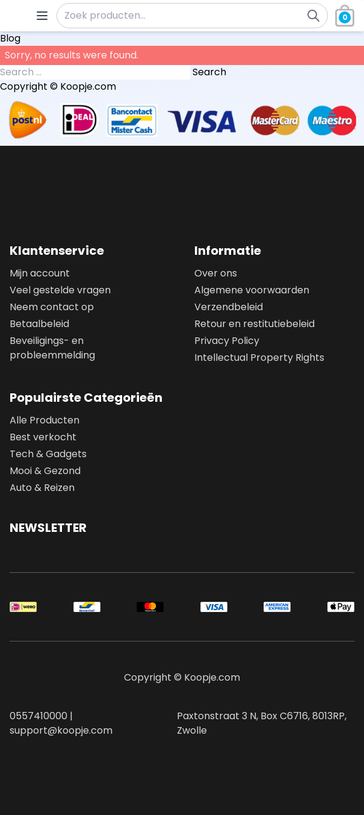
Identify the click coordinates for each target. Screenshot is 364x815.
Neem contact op (52, 307)
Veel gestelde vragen (60, 290)
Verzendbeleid (228, 307)
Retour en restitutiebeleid (254, 324)
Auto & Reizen (42, 488)
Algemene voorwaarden (251, 290)
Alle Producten (44, 420)
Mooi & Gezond (45, 471)
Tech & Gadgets (48, 454)
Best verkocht (43, 437)
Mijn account (40, 273)
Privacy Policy (226, 341)
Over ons (215, 273)
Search (209, 72)
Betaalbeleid (39, 324)
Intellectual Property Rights (259, 357)
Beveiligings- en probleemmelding (52, 348)
